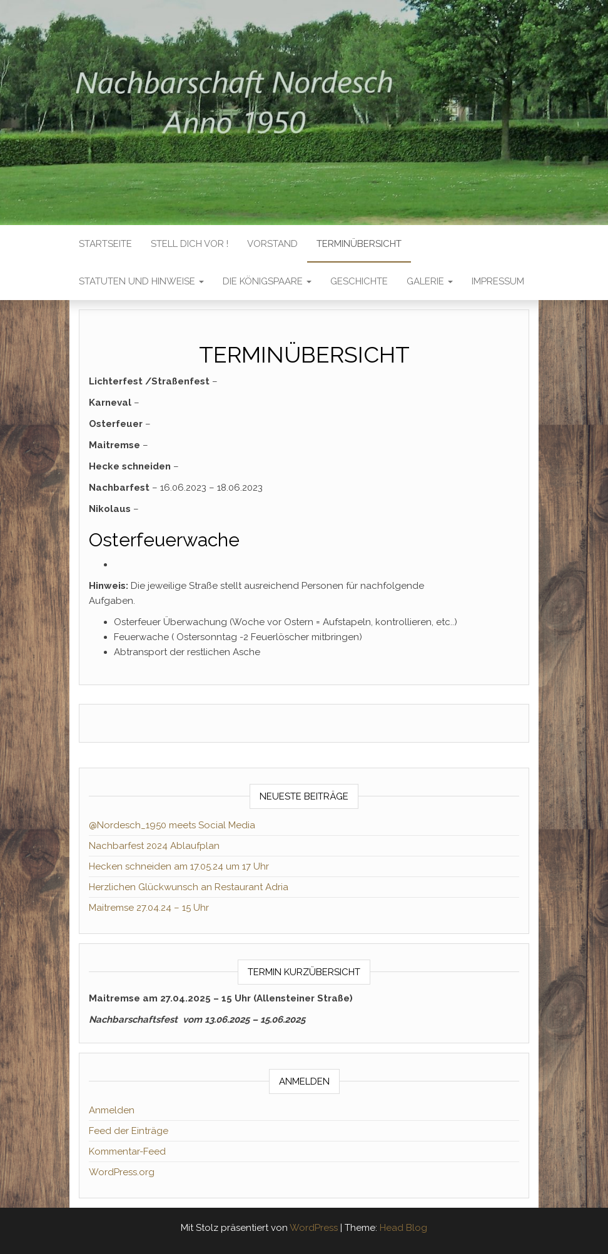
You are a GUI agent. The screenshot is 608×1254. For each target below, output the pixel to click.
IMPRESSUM (498, 281)
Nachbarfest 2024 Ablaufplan (154, 845)
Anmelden (111, 1110)
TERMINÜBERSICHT (359, 243)
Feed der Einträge (128, 1130)
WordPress (314, 1227)
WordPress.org (122, 1172)
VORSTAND (272, 243)
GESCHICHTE (359, 281)
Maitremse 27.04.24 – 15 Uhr (149, 907)
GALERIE (430, 281)
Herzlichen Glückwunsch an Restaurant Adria (188, 887)
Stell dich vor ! (189, 243)
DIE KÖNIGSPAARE (267, 281)
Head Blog (403, 1227)
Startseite (105, 243)
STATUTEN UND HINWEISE (141, 281)
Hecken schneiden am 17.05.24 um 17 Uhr (179, 866)
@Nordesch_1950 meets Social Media (172, 825)
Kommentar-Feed (127, 1151)
